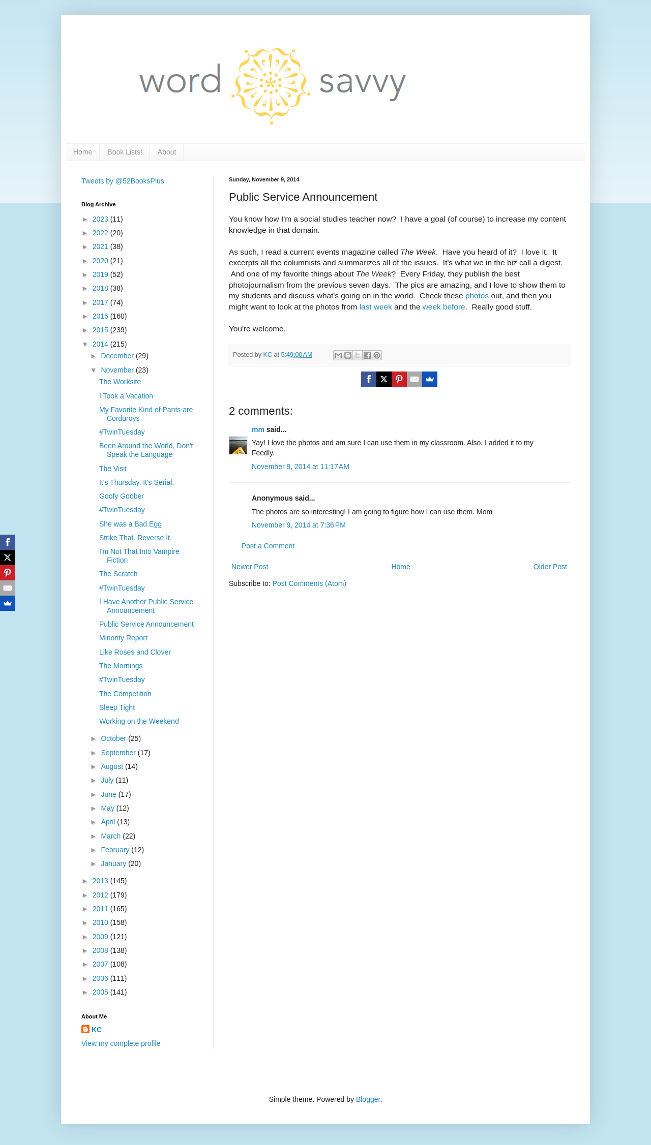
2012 (101, 895)
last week (376, 306)
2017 (101, 302)
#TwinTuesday (122, 432)
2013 (101, 881)
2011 (101, 909)
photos (477, 295)
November (118, 370)
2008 (101, 950)
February (116, 850)
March (112, 836)
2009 (101, 937)
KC (97, 1030)
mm (258, 429)
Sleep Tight (117, 707)
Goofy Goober (121, 496)
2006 (101, 978)
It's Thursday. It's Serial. (136, 482)
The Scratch (118, 574)
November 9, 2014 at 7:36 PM (299, 525)
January (114, 863)
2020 (101, 261)
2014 (101, 344)
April (109, 822)
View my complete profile (120, 1043)
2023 (101, 219)
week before (444, 306)
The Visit (113, 469)
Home (82, 152)
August (113, 766)
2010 (101, 922)
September (119, 753)
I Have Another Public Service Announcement (146, 606)
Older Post (550, 567)
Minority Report (123, 638)
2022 (101, 233)
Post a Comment (268, 546)
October (114, 738)
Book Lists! (124, 152)
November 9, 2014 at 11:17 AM (300, 466)
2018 (101, 288)
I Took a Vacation (126, 396)
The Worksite (120, 382)
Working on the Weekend (139, 721)
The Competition (125, 694)
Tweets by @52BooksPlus (122, 181)
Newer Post (249, 567)
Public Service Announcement (146, 624)
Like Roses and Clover (135, 652)
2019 (101, 274)
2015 (101, 330)
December (118, 356)
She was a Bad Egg (130, 524)
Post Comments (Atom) (309, 583)
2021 (101, 246)
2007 (101, 964)
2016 (101, 316)
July (108, 780)
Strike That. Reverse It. (135, 538)
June (109, 794)
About (167, 152)
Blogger (368, 1099)
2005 (101, 992)
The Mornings (121, 666)
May (108, 808)
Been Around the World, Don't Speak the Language (146, 450)
